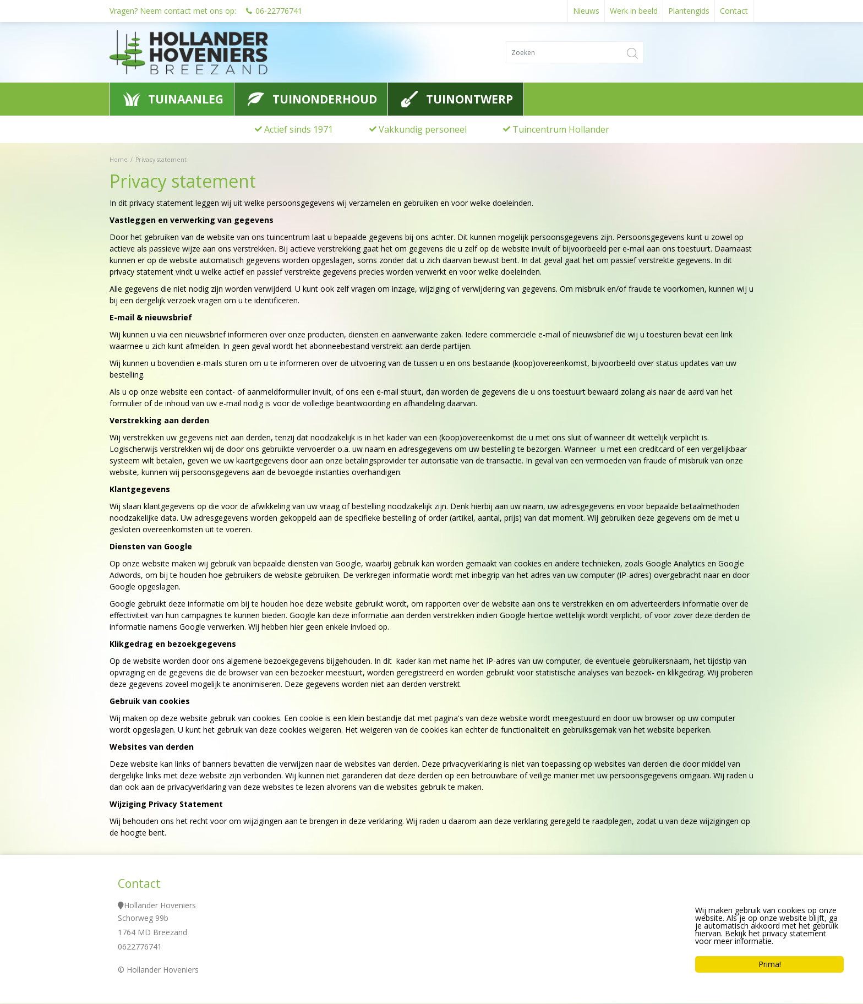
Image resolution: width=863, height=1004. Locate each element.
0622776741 (140, 947)
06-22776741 (278, 11)
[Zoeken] (574, 52)
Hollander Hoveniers (160, 906)
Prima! (769, 964)
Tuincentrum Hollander (560, 129)
